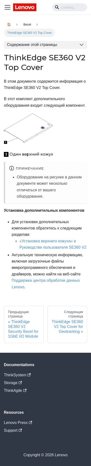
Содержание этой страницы (32, 45)
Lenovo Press (18, 423)
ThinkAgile (15, 390)
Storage (13, 383)
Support (13, 430)
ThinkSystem (17, 375)
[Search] (69, 7)
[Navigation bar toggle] (7, 7)
